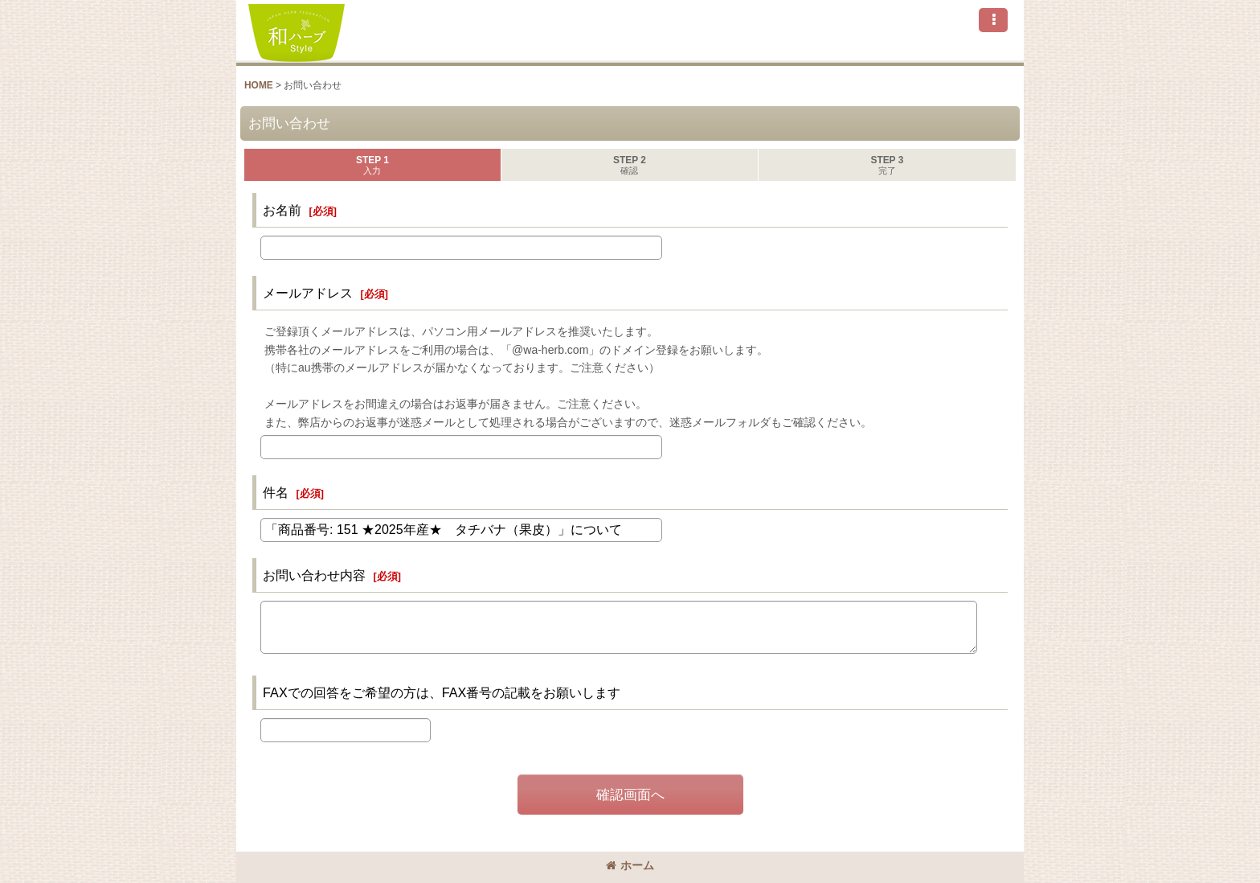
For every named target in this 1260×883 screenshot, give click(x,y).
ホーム (630, 865)
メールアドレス (308, 292)
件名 (275, 492)
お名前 (282, 210)
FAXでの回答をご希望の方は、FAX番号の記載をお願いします (441, 692)
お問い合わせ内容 (314, 575)
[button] (993, 20)
